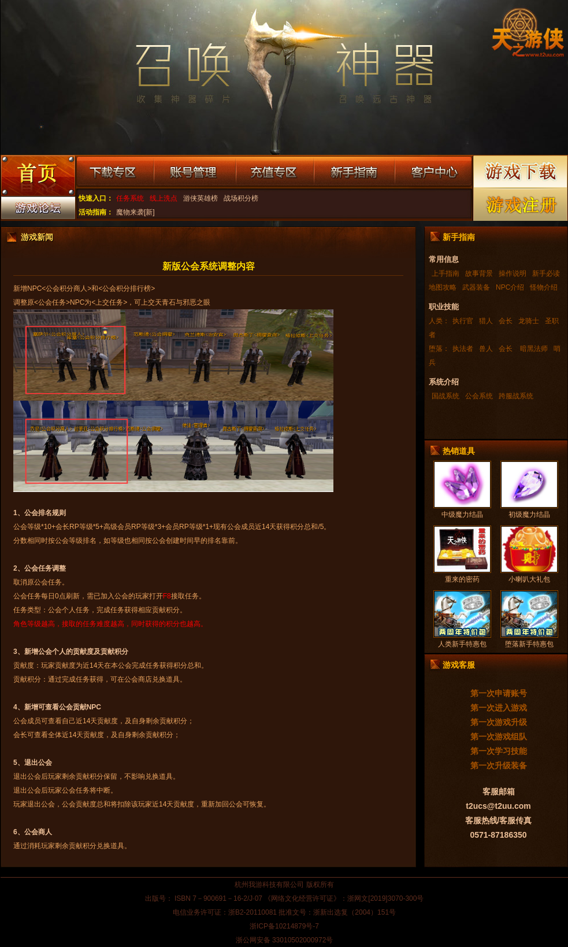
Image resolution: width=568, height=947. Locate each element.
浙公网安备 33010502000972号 (284, 940)
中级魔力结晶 (462, 515)
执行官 (462, 321)
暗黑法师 (533, 349)
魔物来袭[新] (135, 212)
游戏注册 (521, 204)
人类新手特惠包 (462, 644)
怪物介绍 (544, 287)
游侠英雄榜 (200, 198)
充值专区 (275, 172)
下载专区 (115, 172)
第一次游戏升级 (498, 722)
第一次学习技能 (498, 751)
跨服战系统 (516, 396)
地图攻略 (442, 287)
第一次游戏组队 (498, 736)
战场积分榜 (241, 198)
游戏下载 (521, 171)
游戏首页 (38, 177)
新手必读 (546, 273)
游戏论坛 (38, 210)
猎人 (486, 321)
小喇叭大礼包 (529, 579)
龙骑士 (528, 321)
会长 (506, 321)
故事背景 (479, 273)
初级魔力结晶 (529, 515)
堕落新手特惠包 (529, 644)
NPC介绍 (510, 287)
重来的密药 (462, 579)
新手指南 (354, 172)
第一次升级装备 (498, 765)
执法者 (462, 349)
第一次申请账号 (498, 693)
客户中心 (433, 172)
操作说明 (512, 273)
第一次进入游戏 (498, 707)
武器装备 (476, 287)
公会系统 (479, 396)
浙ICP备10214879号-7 (284, 926)
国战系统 (445, 396)
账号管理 (195, 172)
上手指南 (445, 273)
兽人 (486, 349)
